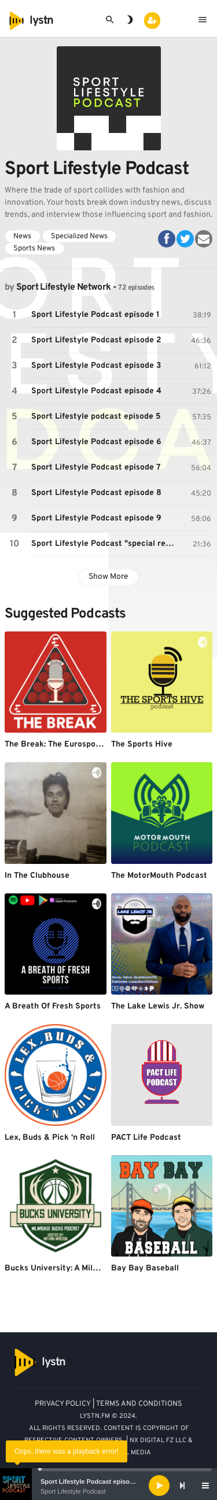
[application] (108, 1485)
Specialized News (79, 236)
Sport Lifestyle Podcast (73, 1491)
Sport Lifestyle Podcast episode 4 (96, 391)
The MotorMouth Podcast (159, 876)
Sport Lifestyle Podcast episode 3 (96, 366)
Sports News (34, 248)
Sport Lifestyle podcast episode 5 (96, 417)
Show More (108, 577)
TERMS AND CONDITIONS (139, 1404)
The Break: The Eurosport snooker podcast (86, 744)
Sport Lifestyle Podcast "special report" (106, 544)
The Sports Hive (141, 744)
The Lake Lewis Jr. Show (157, 1006)
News (22, 236)
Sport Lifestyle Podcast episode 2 (96, 340)
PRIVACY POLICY (63, 1404)
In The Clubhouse (37, 876)
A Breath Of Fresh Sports (53, 1006)
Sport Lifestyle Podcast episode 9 (96, 518)
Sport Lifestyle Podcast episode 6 (96, 442)
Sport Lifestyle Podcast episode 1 (91, 1481)
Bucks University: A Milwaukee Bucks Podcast (93, 1268)
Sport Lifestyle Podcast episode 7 (96, 467)
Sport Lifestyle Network (63, 287)
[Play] (159, 1485)
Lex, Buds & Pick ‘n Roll (50, 1138)
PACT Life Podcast (146, 1138)
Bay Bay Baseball (145, 1268)
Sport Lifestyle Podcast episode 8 (96, 493)
